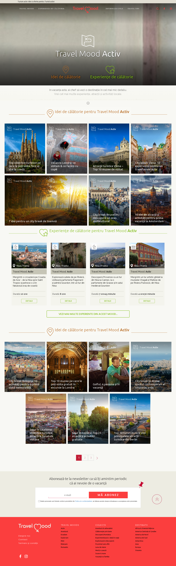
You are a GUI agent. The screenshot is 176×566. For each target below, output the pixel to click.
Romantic (64, 547)
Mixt (62, 541)
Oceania (138, 550)
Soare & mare (100, 553)
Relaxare (64, 544)
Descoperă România (103, 534)
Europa (138, 547)
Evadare (64, 534)
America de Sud (141, 538)
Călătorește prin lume (103, 531)
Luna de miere (100, 547)
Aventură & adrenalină (103, 528)
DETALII (29, 301)
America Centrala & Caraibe (145, 531)
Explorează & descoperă (104, 541)
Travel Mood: (23, 271)
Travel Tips (133, 9)
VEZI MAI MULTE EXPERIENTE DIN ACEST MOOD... (88, 314)
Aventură (64, 531)
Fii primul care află (102, 544)
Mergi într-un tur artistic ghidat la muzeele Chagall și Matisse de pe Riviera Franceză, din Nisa (147, 280)
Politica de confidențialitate (83, 501)
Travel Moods (26, 9)
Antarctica (139, 541)
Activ (63, 528)
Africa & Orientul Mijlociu (144, 528)
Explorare (64, 538)
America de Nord (141, 534)
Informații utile (114, 9)
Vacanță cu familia (102, 556)
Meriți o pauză (100, 550)
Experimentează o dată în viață (107, 538)
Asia (137, 544)
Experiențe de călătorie (51, 9)
